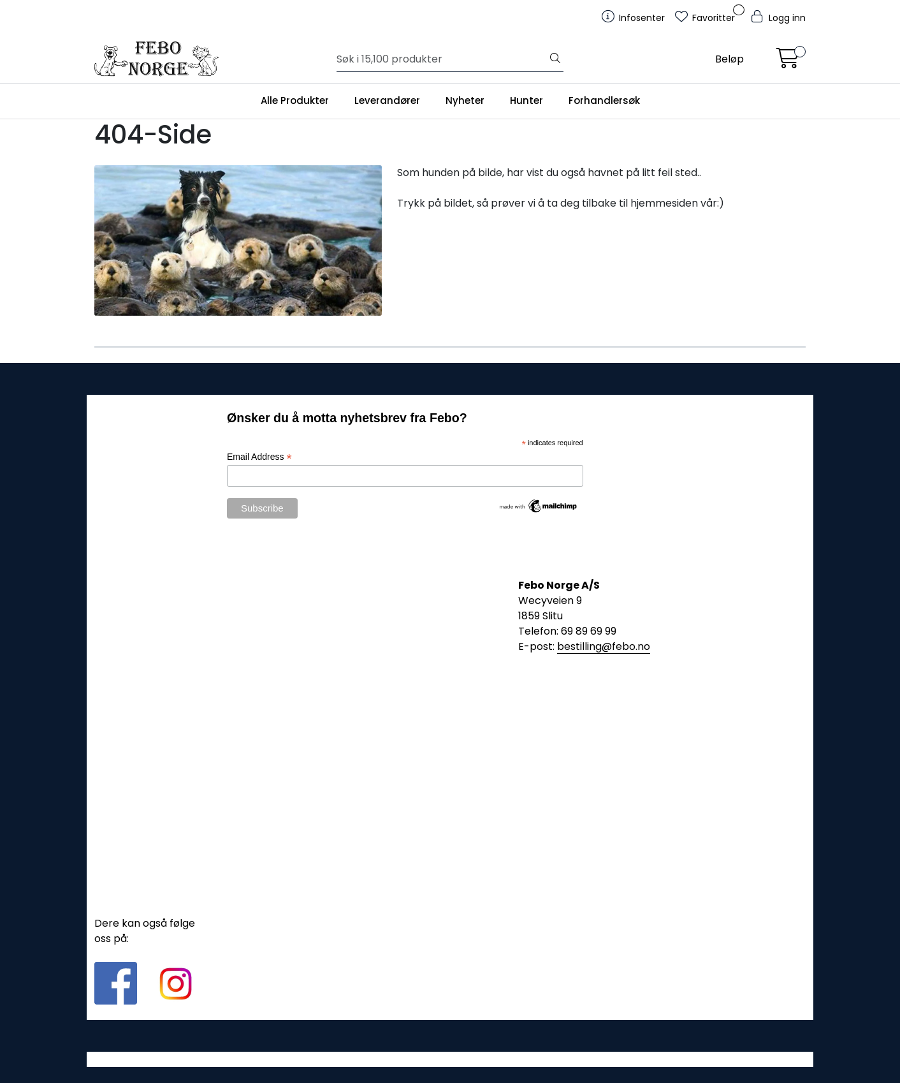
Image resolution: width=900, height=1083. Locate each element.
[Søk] (442, 59)
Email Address (259, 457)
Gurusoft (450, 1059)
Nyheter (465, 100)
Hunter (526, 100)
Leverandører (387, 100)
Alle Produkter (295, 100)
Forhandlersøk (604, 100)
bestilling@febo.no (603, 646)
